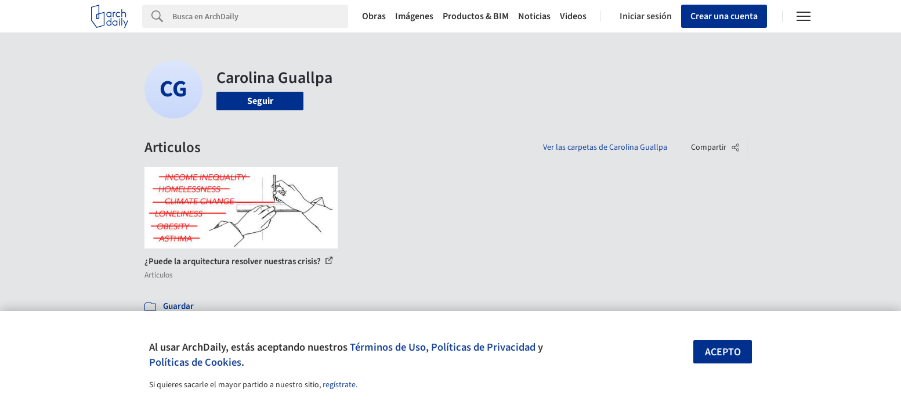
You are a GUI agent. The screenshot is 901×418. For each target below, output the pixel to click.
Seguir (260, 101)
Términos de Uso (388, 347)
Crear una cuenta (724, 16)
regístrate (339, 385)
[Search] (260, 16)
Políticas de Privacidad (483, 347)
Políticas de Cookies (195, 362)
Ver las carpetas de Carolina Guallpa (605, 147)
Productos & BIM (476, 16)
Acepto (723, 352)
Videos (573, 16)
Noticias (534, 16)
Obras (374, 16)
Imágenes (414, 16)
